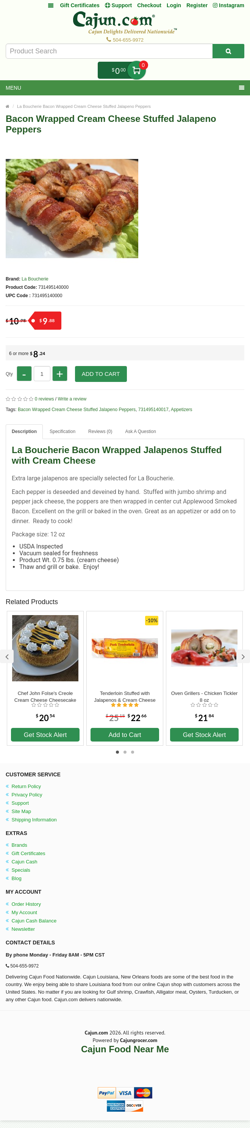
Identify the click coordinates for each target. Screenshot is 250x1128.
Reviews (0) (100, 431)
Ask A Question (140, 431)
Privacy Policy (24, 795)
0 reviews (44, 399)
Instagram (228, 5)
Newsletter (20, 929)
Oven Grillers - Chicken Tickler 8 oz (204, 696)
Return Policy (23, 786)
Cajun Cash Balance (31, 921)
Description (24, 431)
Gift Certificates (79, 5)
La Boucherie (35, 279)
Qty (9, 374)
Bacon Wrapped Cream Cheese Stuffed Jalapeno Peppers (77, 409)
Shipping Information (31, 820)
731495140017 (153, 409)
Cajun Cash (22, 862)
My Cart (136, 70)
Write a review (72, 399)
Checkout (149, 5)
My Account (21, 912)
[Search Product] (228, 51)
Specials (18, 870)
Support (17, 803)
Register (197, 5)
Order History (23, 904)
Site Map (18, 811)
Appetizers (181, 409)
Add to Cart (101, 374)
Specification (62, 431)
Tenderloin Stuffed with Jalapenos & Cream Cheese (125, 696)
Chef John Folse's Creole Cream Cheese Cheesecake (45, 696)
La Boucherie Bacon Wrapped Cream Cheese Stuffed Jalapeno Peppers (84, 106)
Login (174, 5)
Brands (16, 845)
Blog (14, 878)
